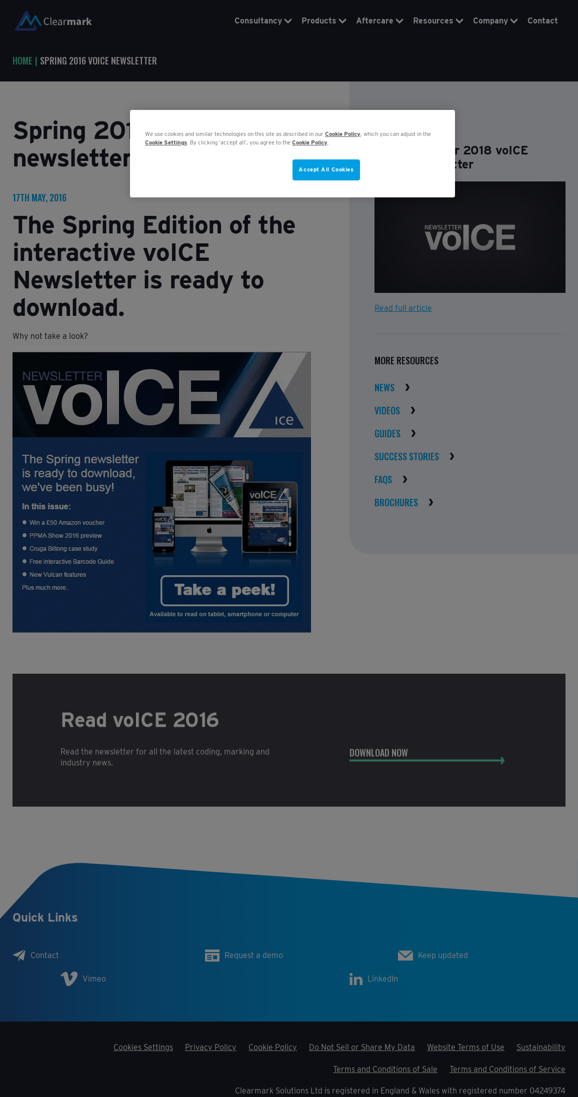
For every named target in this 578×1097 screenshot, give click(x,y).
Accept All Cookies (326, 169)
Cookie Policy (342, 133)
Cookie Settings (166, 142)
